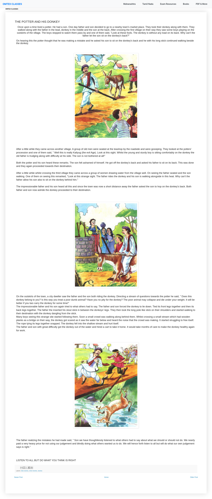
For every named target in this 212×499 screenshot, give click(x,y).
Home (106, 477)
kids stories (24, 471)
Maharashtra (129, 4)
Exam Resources (168, 4)
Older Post (194, 477)
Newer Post (18, 477)
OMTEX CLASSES (12, 4)
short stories (33, 471)
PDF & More (201, 4)
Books (186, 4)
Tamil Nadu (147, 4)
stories (40, 471)
